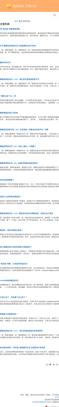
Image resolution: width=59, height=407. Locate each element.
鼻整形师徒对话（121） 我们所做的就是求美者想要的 (21, 331)
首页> (16, 21)
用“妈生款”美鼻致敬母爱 (10, 29)
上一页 (48, 365)
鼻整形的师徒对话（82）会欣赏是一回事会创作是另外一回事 (24, 130)
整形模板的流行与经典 (9, 113)
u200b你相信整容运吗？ (9, 280)
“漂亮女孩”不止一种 (8, 96)
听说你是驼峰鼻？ (7, 180)
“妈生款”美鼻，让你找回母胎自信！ (14, 264)
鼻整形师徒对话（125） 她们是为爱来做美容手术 (19, 79)
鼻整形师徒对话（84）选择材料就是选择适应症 (19, 163)
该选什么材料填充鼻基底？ (10, 197)
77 (57, 365)
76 (54, 365)
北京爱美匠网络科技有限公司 (43, 402)
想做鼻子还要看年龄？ (9, 314)
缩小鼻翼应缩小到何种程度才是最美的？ (16, 247)
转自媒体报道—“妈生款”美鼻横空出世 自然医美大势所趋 (22, 348)
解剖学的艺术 (5, 62)
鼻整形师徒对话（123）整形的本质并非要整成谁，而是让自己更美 (26, 213)
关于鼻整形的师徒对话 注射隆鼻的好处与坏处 (18, 46)
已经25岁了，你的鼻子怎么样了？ (13, 297)
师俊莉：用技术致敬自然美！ (11, 230)
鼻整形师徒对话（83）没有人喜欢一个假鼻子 (18, 146)
